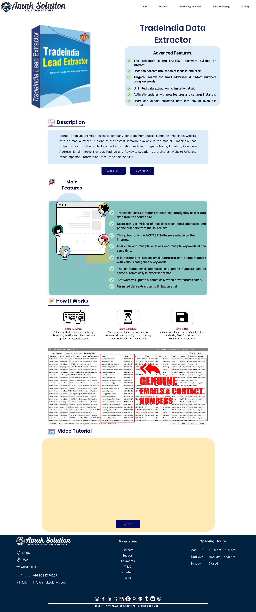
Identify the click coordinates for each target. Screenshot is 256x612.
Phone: (25, 576)
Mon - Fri (197, 550)
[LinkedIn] (109, 598)
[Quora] (134, 598)
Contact (128, 572)
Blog (128, 577)
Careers (128, 550)
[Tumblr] (146, 598)
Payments (128, 561)
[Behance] (140, 598)
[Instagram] (97, 598)
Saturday (197, 556)
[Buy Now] (142, 171)
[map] (121, 598)
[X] (115, 598)
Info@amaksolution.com (50, 582)
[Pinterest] (128, 598)
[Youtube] (152, 598)
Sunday (196, 563)
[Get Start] (114, 171)
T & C (128, 566)
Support (128, 555)
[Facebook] (103, 598)
